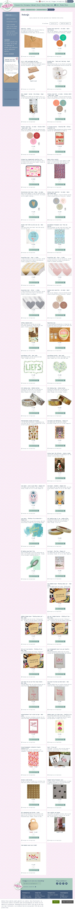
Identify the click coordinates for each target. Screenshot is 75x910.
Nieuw (66, 5)
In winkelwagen (33, 53)
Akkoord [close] (56, 903)
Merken (62, 5)
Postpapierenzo (51, 892)
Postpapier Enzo (18, 5)
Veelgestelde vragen (26, 896)
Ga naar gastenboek (9, 53)
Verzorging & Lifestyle (30, 5)
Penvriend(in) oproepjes (53, 894)
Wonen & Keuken (41, 5)
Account (24, 894)
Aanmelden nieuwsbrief (28, 886)
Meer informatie (67, 903)
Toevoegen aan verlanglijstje (28, 56)
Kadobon (49, 898)
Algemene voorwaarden (26, 897)
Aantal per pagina (65, 23)
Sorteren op (54, 23)
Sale (57, 5)
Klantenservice (26, 892)
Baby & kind (49, 5)
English (24, 898)
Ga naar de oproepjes (11, 72)
